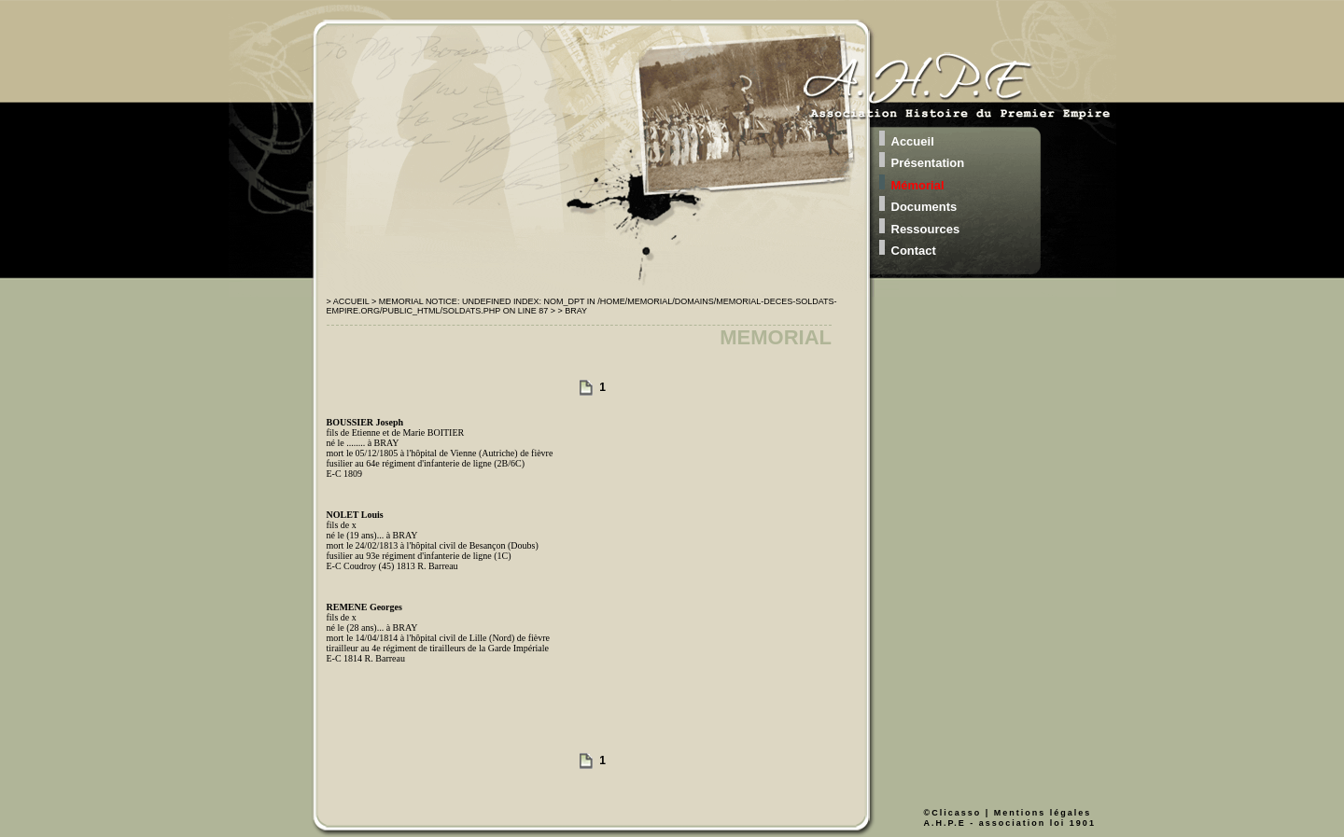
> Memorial (398, 301)
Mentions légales (1043, 812)
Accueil (912, 141)
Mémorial (918, 185)
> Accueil (349, 301)
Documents (924, 207)
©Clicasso (953, 812)
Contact (913, 251)
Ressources (925, 229)
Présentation (928, 163)
